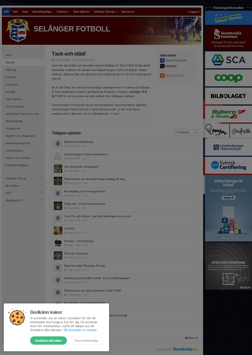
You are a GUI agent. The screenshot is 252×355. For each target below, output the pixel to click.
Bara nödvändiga (86, 340)
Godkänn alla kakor (48, 340)
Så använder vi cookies (80, 330)
